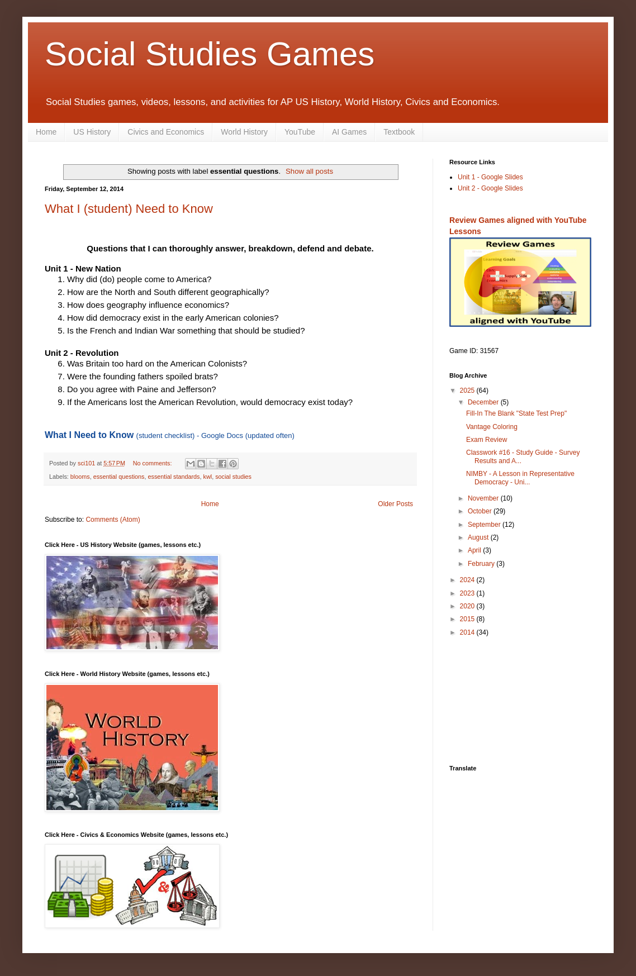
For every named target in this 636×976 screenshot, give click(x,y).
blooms (80, 476)
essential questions (119, 476)
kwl (207, 476)
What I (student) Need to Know (129, 209)
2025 (468, 390)
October (480, 511)
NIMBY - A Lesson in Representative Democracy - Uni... (520, 477)
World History (244, 131)
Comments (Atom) (113, 519)
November (484, 498)
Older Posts (395, 504)
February (482, 564)
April (475, 550)
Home (46, 131)
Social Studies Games (209, 54)
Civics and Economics (165, 131)
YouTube (299, 131)
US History (92, 131)
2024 (468, 580)
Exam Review (486, 440)
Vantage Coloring (492, 427)
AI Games (349, 131)
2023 (468, 593)
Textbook (399, 131)
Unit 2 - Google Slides (490, 188)
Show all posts (309, 171)
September (485, 525)
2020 (468, 606)
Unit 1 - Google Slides (490, 177)
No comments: (153, 463)
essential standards (174, 476)
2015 (468, 619)
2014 (468, 632)
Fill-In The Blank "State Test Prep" (516, 413)
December (484, 402)
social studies (233, 476)
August (479, 537)
